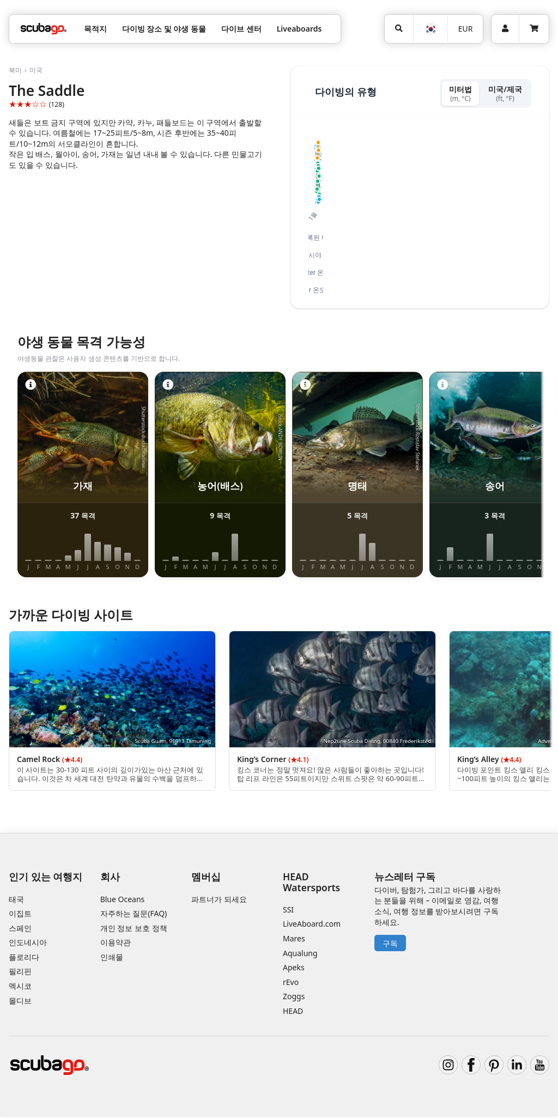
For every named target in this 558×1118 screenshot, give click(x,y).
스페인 (20, 929)
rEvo (291, 983)
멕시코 (20, 987)
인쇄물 (111, 958)
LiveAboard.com (312, 925)
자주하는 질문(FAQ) (133, 914)
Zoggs (294, 998)
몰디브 (20, 1001)
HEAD (293, 1012)
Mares (294, 939)
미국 (36, 70)
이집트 (20, 914)
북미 (15, 70)
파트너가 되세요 (219, 900)
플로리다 (24, 958)
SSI (288, 910)
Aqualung (300, 954)
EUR (465, 28)
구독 (390, 944)
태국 (16, 900)
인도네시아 (28, 944)
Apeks (294, 968)
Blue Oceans (122, 900)
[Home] (43, 28)
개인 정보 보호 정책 (133, 929)
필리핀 (20, 973)
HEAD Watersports (311, 883)
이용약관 (115, 944)
